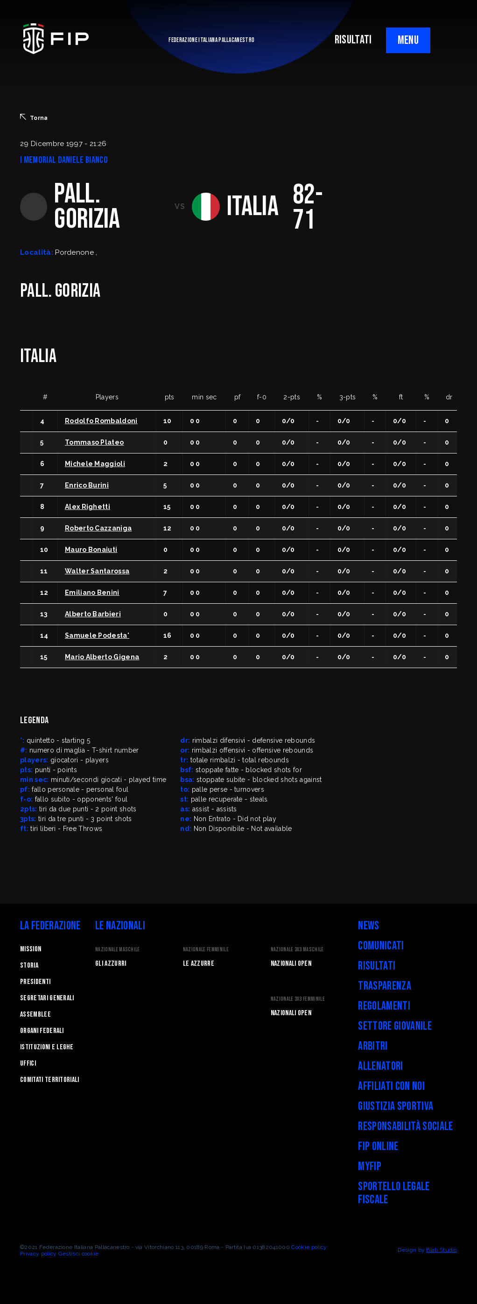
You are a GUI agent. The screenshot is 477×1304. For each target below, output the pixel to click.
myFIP (369, 1166)
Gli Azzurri (110, 963)
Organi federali (42, 1030)
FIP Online (378, 1146)
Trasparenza (384, 986)
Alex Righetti (87, 506)
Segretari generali (47, 998)
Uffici (28, 1063)
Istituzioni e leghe (46, 1047)
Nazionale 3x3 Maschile (297, 949)
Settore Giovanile (394, 1026)
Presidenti (35, 981)
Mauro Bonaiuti (91, 549)
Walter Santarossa (97, 571)
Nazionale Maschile (117, 949)
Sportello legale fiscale (393, 1193)
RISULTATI (353, 40)
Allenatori (380, 1066)
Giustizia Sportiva (395, 1106)
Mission (30, 949)
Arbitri (372, 1046)
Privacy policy (38, 1253)
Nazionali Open (291, 963)
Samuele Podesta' (97, 635)
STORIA (29, 965)
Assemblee (35, 1014)
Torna (34, 117)
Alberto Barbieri (93, 614)
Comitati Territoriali (49, 1079)
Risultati (376, 966)
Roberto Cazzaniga (98, 528)
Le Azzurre (198, 963)
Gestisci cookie (78, 1253)
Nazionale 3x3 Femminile (298, 999)
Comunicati (381, 946)
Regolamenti (384, 1006)
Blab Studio (441, 1250)
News (368, 926)
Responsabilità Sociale (405, 1126)
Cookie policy (309, 1247)
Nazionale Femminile (206, 949)
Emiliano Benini (92, 592)
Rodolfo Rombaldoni (101, 421)
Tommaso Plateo (94, 442)
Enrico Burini (87, 485)
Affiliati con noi (391, 1086)
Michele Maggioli (95, 463)
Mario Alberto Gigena (102, 657)
